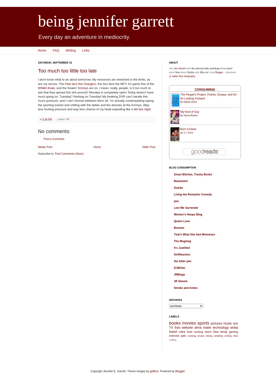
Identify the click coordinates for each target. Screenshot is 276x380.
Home (42, 50)
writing (228, 335)
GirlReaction (182, 254)
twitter (175, 76)
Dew (216, 332)
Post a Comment (54, 139)
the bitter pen (182, 261)
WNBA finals (46, 88)
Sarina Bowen (190, 115)
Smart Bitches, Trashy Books (193, 174)
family (223, 332)
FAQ (56, 50)
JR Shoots (180, 281)
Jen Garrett (179, 68)
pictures (216, 323)
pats (183, 335)
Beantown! (181, 181)
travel (173, 332)
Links (86, 50)
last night (145, 109)
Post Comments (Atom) (69, 153)
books (175, 323)
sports (203, 323)
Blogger (219, 72)
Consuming (205, 89)
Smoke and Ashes (186, 288)
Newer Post (45, 147)
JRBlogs (179, 274)
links (235, 335)
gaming (233, 332)
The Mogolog (182, 241)
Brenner (179, 227)
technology (221, 327)
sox (235, 323)
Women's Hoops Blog (188, 214)
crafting (172, 340)
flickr (181, 76)
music (227, 323)
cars (182, 332)
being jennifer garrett (106, 21)
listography (189, 76)
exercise (174, 335)
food (189, 332)
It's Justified (182, 247)
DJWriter (179, 268)
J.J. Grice (188, 132)
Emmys (83, 88)
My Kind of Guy (189, 111)
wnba (234, 327)
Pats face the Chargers (80, 84)
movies (189, 323)
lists (177, 327)
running (198, 332)
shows (201, 335)
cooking (191, 335)
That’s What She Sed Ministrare (194, 234)
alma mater (202, 327)
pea (176, 201)
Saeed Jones (190, 102)
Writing (70, 50)
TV (67, 119)
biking (209, 335)
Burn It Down (188, 129)
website (187, 327)
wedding (218, 335)
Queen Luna (182, 221)
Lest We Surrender (186, 207)
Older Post (148, 147)
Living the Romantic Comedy (193, 194)
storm (208, 332)
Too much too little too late (67, 71)
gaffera (154, 371)
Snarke (178, 187)
